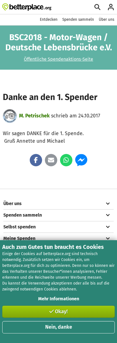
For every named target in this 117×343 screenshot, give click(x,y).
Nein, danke (58, 327)
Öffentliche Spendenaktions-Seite (58, 59)
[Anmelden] (110, 7)
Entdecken (49, 19)
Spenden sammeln (78, 19)
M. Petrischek (34, 116)
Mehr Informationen (58, 298)
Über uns (106, 19)
